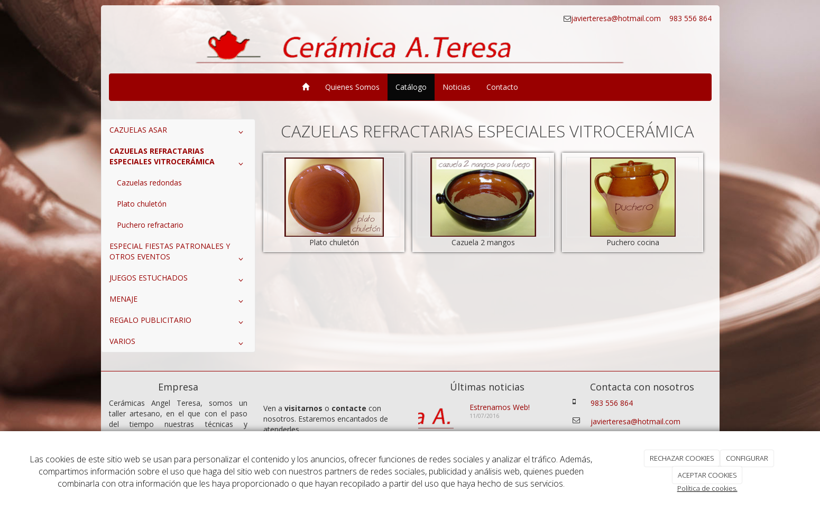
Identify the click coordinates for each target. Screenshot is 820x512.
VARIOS (178, 343)
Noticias (457, 87)
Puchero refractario (150, 225)
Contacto (502, 87)
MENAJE (178, 301)
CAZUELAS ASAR (178, 132)
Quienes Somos (352, 87)
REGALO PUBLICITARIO (178, 322)
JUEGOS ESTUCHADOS (178, 280)
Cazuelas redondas (149, 183)
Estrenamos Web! (499, 407)
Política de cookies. (707, 488)
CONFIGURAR (747, 458)
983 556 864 (689, 18)
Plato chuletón (142, 204)
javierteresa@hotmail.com (617, 18)
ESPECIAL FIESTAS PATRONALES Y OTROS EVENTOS (178, 253)
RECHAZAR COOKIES (682, 458)
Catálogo (411, 87)
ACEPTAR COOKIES (707, 475)
